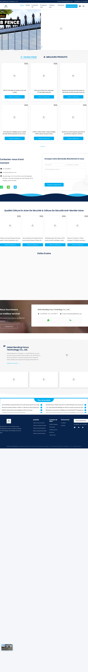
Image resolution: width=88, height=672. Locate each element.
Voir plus (43, 146)
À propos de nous (43, 6)
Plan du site (51, 432)
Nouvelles (63, 425)
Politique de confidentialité (12, 446)
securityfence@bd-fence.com (9, 172)
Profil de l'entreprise (53, 424)
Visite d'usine (52, 427)
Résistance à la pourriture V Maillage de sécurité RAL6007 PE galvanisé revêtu (65, 410)
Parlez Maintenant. (71, 6)
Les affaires (63, 422)
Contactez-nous (52, 6)
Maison (22, 5)
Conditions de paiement (53, 430)
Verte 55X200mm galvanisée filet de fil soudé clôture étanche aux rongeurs (21, 405)
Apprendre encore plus (13, 363)
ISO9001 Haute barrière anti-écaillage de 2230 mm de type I (17, 410)
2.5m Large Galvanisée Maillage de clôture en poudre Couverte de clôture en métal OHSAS (65, 408)
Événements (61, 5)
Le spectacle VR (34, 6)
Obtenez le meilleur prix (14, 96)
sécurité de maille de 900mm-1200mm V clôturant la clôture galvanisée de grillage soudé (21, 408)
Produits (28, 5)
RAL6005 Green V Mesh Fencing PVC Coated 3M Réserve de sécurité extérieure (65, 405)
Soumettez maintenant (54, 184)
